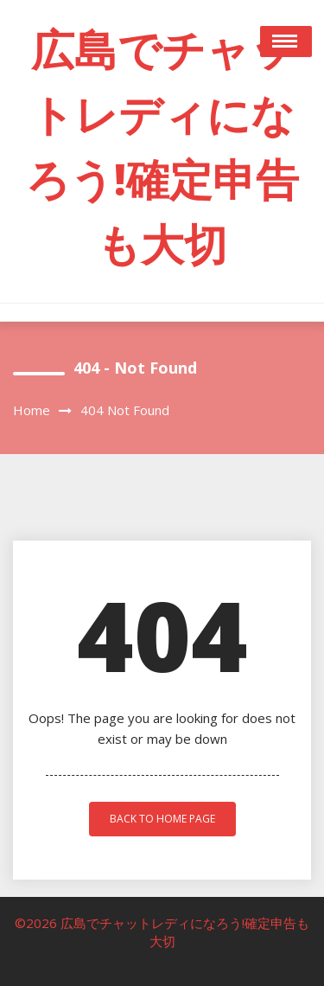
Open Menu (286, 41)
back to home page (162, 818)
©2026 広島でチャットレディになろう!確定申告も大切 (162, 932)
